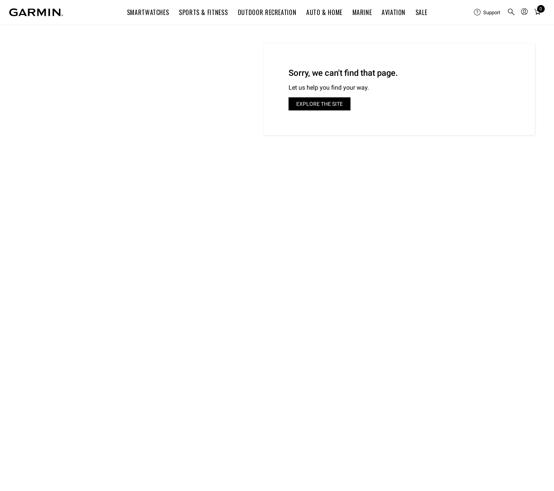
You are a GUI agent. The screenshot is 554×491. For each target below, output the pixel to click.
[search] (511, 12)
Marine (362, 12)
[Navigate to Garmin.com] (36, 12)
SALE (421, 12)
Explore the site (319, 104)
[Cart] (537, 12)
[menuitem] (487, 12)
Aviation (393, 12)
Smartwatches (148, 12)
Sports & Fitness (203, 12)
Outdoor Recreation (267, 12)
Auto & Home (324, 12)
